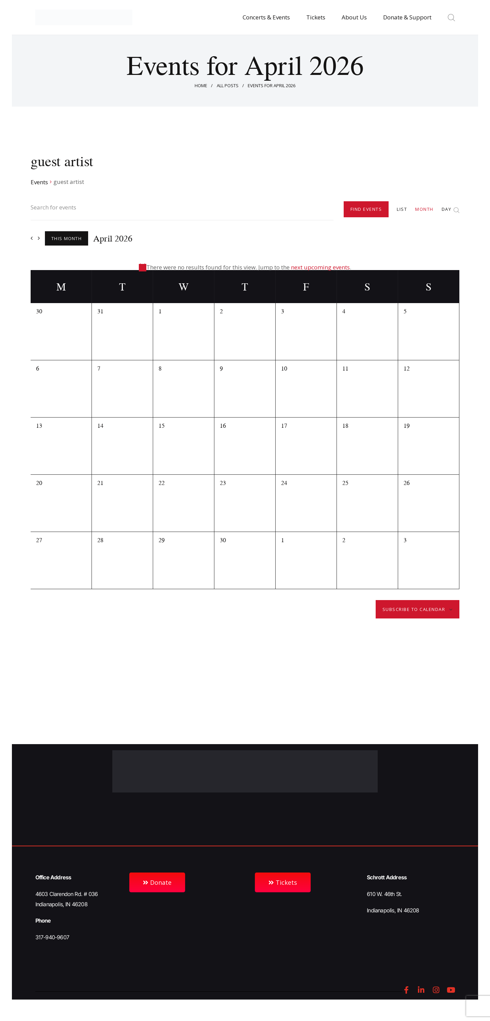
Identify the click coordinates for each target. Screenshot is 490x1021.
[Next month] (39, 238)
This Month (66, 238)
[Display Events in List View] (402, 209)
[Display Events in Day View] (447, 209)
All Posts (228, 85)
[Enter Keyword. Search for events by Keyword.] (182, 211)
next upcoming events (320, 267)
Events (39, 182)
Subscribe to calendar (413, 609)
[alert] (245, 267)
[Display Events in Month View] (424, 209)
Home (201, 85)
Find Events (366, 209)
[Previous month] (32, 238)
